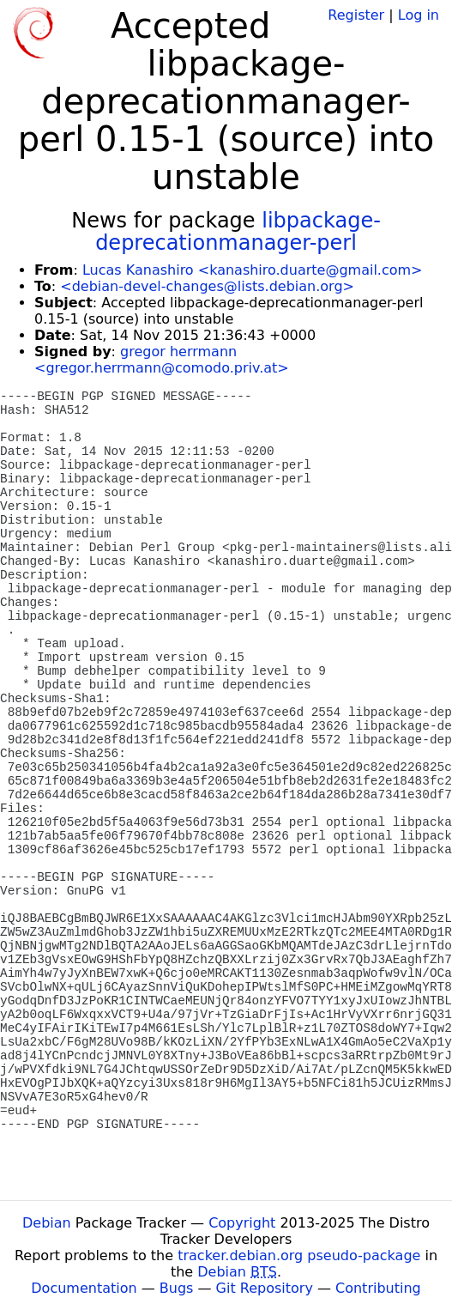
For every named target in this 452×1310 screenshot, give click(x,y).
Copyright (241, 1223)
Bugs (177, 1288)
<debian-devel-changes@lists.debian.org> (207, 286)
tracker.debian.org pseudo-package (299, 1255)
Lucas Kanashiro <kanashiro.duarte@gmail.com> (252, 270)
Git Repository (264, 1288)
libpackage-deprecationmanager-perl (238, 232)
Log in (418, 15)
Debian (46, 1223)
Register (356, 15)
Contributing (378, 1288)
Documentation (83, 1288)
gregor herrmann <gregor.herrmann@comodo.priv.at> (161, 359)
